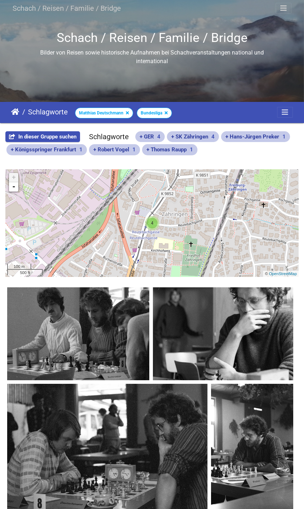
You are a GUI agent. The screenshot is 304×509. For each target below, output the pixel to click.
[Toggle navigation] (283, 8)
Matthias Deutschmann (101, 113)
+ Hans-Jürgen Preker (255, 136)
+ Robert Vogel (114, 149)
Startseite (15, 112)
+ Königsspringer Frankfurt (47, 149)
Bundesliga (151, 113)
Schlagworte (48, 112)
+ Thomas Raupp (169, 149)
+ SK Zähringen (193, 136)
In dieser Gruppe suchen (42, 136)
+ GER (150, 136)
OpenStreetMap (283, 274)
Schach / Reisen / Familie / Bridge (67, 8)
